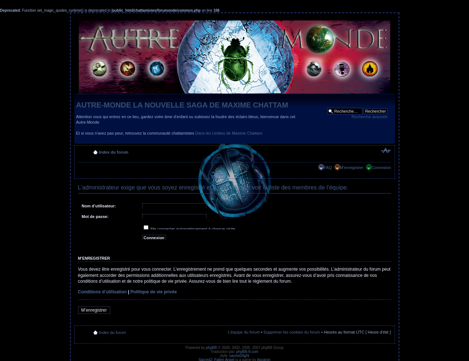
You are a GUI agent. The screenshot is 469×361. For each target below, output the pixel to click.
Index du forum (113, 152)
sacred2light (239, 356)
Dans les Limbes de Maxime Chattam (228, 133)
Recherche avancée (369, 116)
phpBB (211, 348)
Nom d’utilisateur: (99, 206)
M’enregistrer (351, 167)
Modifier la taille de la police (385, 150)
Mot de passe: (95, 216)
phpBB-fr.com (247, 352)
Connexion (381, 167)
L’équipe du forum (244, 332)
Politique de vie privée (153, 291)
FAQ (328, 167)
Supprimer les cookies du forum (291, 332)
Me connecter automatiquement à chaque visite (189, 229)
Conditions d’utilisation (102, 291)
